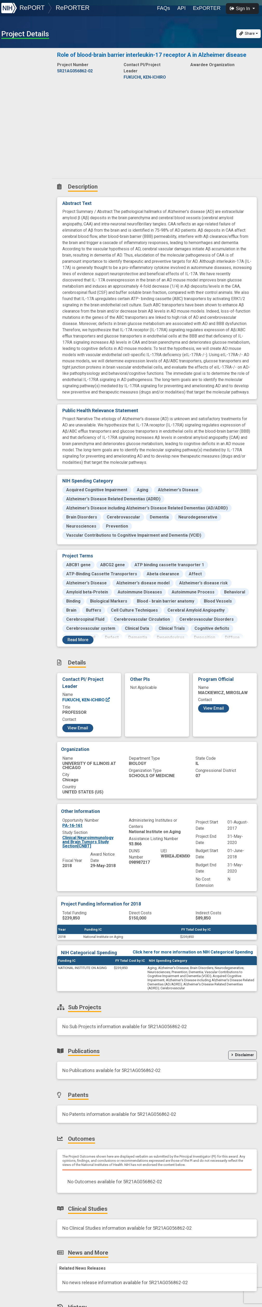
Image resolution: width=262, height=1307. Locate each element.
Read (78, 639)
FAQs (163, 8)
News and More (22, 136)
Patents (14, 101)
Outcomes (17, 113)
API (181, 8)
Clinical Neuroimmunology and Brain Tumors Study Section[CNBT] (87, 841)
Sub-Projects (20, 79)
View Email (78, 727)
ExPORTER (206, 8)
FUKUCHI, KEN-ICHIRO (86, 699)
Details (13, 67)
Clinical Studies (22, 124)
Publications (19, 90)
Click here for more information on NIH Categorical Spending (193, 952)
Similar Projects (23, 158)
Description (27, 56)
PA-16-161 (72, 825)
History (14, 147)
